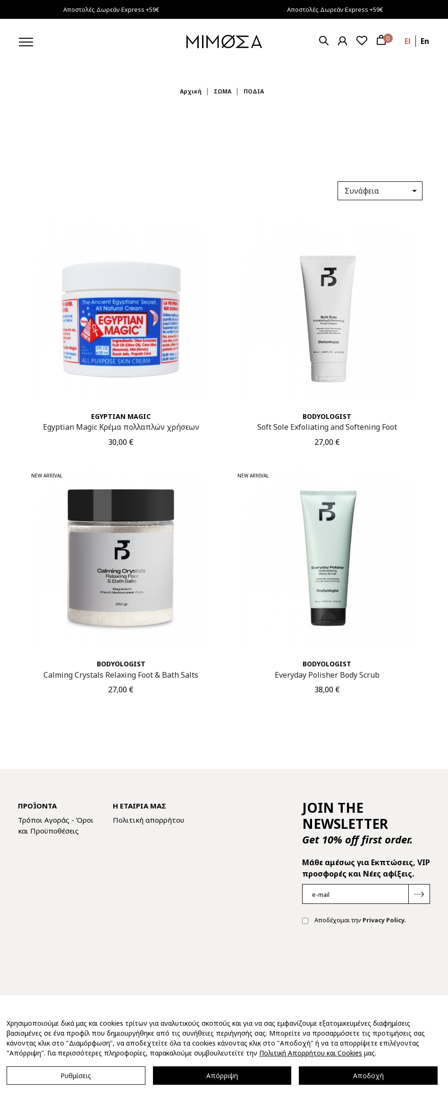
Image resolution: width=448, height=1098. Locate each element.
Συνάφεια (382, 190)
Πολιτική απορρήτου (148, 820)
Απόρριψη (222, 1075)
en (425, 41)
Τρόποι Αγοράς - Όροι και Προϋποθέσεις (55, 825)
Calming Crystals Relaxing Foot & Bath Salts (120, 675)
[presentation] (374, 962)
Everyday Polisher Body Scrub (327, 675)
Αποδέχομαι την (354, 921)
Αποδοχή (368, 1075)
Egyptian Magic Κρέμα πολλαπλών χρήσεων (121, 427)
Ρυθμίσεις (75, 1075)
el (408, 41)
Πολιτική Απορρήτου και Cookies (310, 1052)
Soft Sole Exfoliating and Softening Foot (327, 427)
